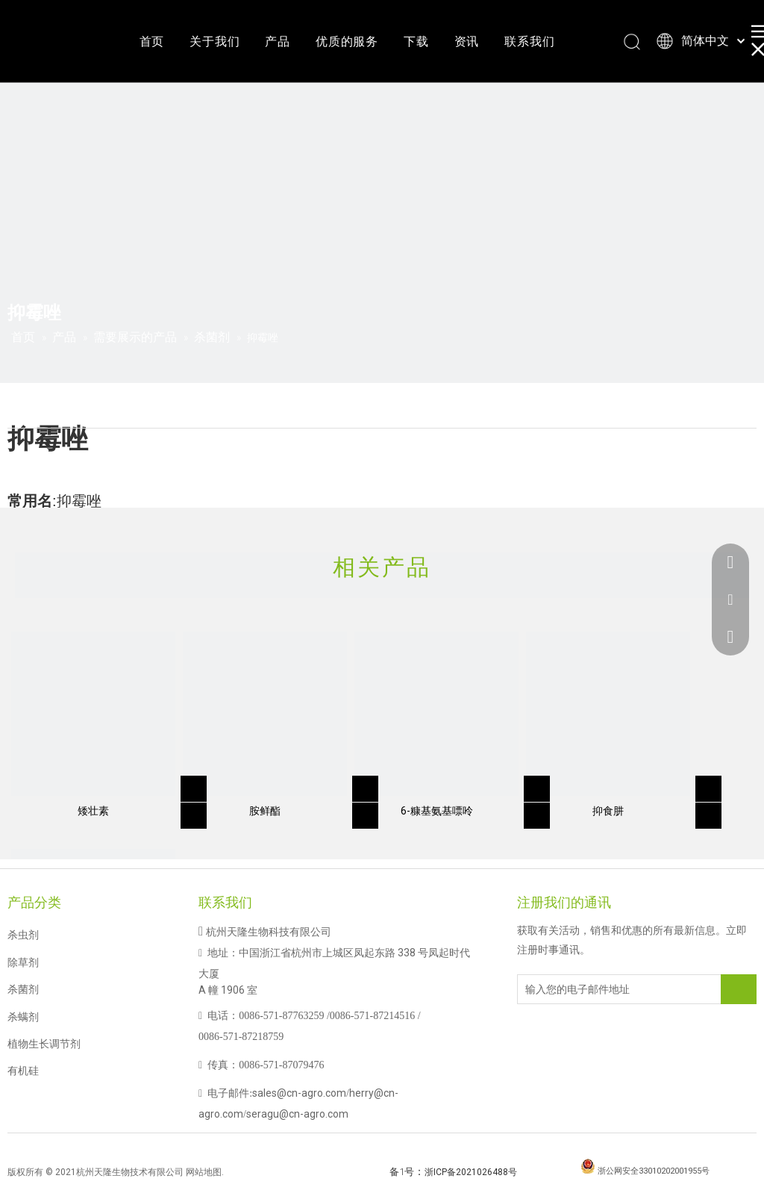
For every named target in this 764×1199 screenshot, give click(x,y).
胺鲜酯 (265, 811)
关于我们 (214, 41)
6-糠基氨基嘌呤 (437, 811)
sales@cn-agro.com (299, 1093)
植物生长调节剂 (44, 1044)
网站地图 (204, 1172)
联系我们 (529, 41)
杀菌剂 (23, 989)
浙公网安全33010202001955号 (654, 1171)
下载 (416, 41)
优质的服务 (347, 41)
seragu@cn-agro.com (297, 1114)
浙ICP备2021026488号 (471, 1172)
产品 (277, 41)
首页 (152, 41)
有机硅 (23, 1071)
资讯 (467, 41)
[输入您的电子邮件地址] (577, 989)
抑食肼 (608, 811)
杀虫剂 (23, 935)
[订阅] (739, 989)
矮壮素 (93, 811)
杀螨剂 (23, 1017)
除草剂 (23, 962)
